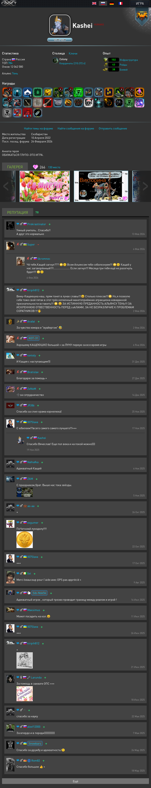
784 (10, 63)
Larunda (36, 677)
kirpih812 (33, 290)
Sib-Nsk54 (39, 593)
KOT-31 (33, 338)
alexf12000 (33, 726)
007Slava (32, 422)
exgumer (32, 522)
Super (31, 244)
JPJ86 (30, 405)
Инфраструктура (129, 59)
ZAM (30, 478)
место (54, 167)
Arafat (31, 321)
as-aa (30, 506)
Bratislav (32, 372)
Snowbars (35, 743)
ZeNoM (31, 388)
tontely (31, 355)
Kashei (41, 438)
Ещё (75, 781)
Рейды (123, 64)
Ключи (73, 53)
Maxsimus (33, 610)
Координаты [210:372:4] (72, 63)
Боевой (124, 69)
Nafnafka (32, 462)
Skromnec (43, 258)
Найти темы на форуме (38, 128)
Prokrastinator (36, 224)
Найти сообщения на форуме (76, 128)
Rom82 (35, 760)
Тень (15, 73)
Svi (29, 573)
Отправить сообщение (113, 128)
